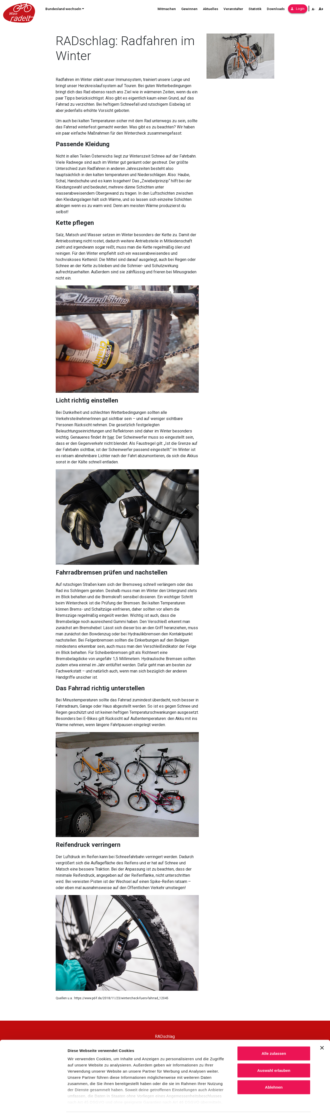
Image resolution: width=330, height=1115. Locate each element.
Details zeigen (274, 1105)
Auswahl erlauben (273, 1053)
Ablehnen (274, 1070)
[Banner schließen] (322, 1030)
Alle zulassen (273, 1036)
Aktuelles (210, 9)
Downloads (276, 9)
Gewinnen (189, 9)
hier (111, 437)
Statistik (255, 9)
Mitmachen (167, 9)
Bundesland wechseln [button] (63, 9)
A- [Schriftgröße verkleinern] (313, 9)
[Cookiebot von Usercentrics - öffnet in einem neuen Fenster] (33, 1105)
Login (297, 9)
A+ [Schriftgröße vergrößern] (321, 9)
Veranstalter (233, 9)
